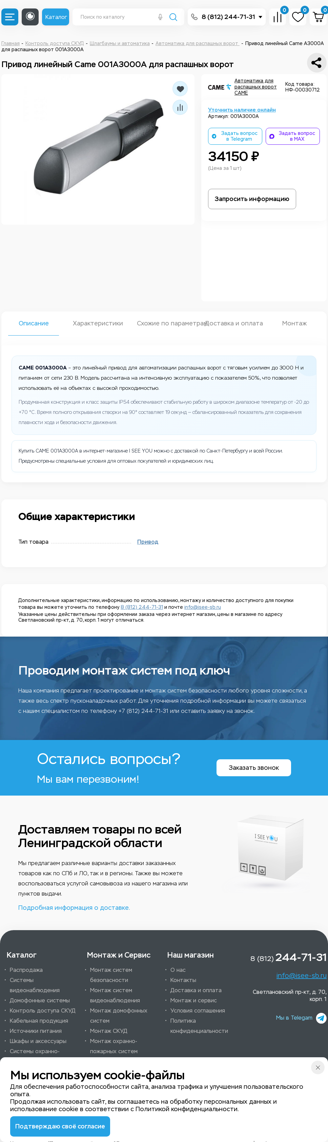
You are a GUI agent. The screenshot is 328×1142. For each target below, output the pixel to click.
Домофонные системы (40, 1000)
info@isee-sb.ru (202, 607)
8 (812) (288, 957)
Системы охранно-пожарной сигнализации (42, 1056)
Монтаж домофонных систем (118, 1015)
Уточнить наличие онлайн (242, 110)
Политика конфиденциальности (199, 1026)
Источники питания (36, 1031)
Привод (147, 542)
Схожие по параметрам (164, 323)
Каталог (56, 17)
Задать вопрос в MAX (292, 136)
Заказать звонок (254, 768)
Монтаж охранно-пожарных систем (114, 1046)
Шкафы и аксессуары (38, 1041)
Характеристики (98, 323)
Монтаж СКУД (108, 1031)
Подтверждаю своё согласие (60, 1126)
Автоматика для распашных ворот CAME (255, 87)
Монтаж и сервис (193, 1000)
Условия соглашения (197, 1010)
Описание (34, 323)
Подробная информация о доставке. (74, 907)
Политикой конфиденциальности (187, 1109)
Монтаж (294, 323)
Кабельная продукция (39, 1021)
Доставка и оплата (230, 323)
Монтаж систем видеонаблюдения (115, 995)
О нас (178, 970)
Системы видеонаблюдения (35, 985)
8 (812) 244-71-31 (228, 17)
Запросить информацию (252, 199)
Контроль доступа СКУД (43, 1010)
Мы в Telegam (301, 1018)
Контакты (183, 980)
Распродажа (26, 970)
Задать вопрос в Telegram (235, 136)
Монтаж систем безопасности (111, 975)
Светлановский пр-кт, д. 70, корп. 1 (290, 995)
